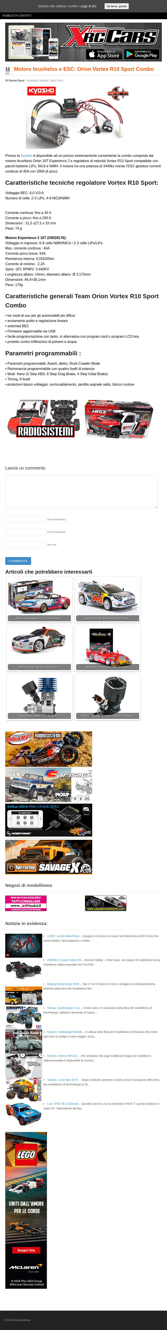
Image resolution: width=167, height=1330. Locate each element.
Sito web (51, 544)
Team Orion (56, 80)
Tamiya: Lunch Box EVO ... (64, 1079)
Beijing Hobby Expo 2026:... (64, 984)
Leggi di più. (88, 6)
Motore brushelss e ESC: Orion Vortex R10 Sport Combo (84, 69)
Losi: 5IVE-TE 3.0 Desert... (64, 1103)
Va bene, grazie (117, 6)
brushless (32, 80)
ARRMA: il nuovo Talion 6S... (65, 960)
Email (56, 532)
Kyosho (44, 80)
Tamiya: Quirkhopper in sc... (64, 1008)
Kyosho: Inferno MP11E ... (63, 1055)
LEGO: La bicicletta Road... (64, 936)
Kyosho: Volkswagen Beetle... (65, 1032)
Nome (56, 519)
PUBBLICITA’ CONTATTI (17, 15)
